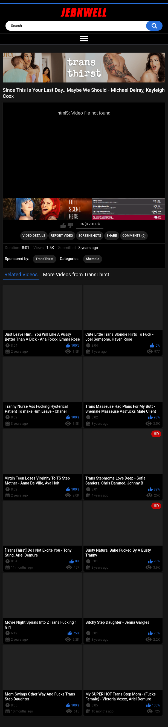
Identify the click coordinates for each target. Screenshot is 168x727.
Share (111, 236)
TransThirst (44, 259)
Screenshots (90, 236)
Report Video (62, 236)
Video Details (33, 236)
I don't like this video (70, 225)
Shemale (92, 259)
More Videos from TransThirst (76, 274)
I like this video (63, 225)
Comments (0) (134, 236)
